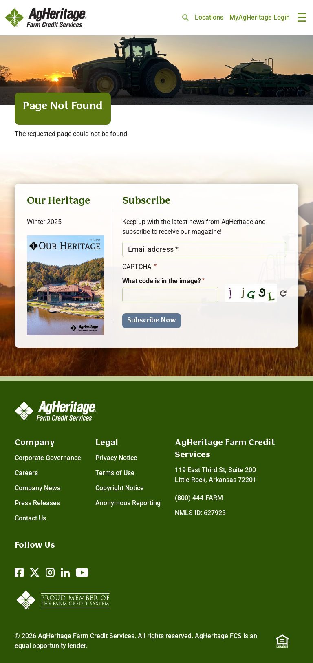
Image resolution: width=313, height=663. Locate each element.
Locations (209, 17)
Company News (37, 488)
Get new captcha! (283, 293)
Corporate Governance (48, 458)
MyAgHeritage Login (259, 17)
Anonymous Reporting (128, 503)
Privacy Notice (116, 458)
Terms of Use (114, 473)
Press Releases (37, 503)
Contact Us (30, 518)
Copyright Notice (119, 488)
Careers (26, 473)
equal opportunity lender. (51, 646)
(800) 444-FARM (199, 498)
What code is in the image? (161, 281)
